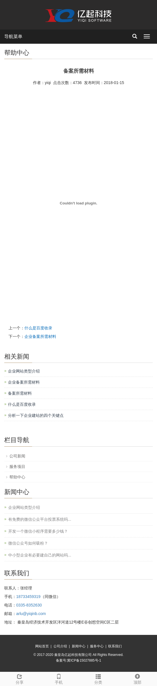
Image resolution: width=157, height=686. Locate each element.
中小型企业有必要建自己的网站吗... (39, 555)
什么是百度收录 (38, 328)
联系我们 (115, 646)
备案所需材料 (20, 393)
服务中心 (97, 646)
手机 (58, 678)
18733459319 (28, 596)
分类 (98, 678)
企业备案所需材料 (40, 336)
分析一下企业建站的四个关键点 (36, 415)
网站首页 (42, 646)
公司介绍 (60, 646)
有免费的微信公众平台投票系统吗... (39, 519)
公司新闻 (17, 456)
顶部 (137, 678)
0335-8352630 (29, 605)
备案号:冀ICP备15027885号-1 (78, 660)
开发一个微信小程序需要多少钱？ (38, 531)
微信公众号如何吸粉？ (28, 543)
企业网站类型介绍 (24, 371)
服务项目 (17, 466)
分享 (19, 678)
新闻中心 (78, 646)
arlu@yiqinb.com (31, 613)
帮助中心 (17, 477)
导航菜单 (13, 36)
